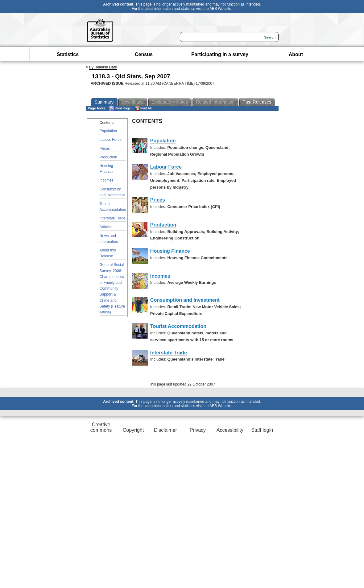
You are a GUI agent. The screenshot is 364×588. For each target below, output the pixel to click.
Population (108, 131)
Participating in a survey (219, 54)
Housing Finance (106, 169)
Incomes (107, 180)
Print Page (120, 108)
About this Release (108, 253)
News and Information (109, 239)
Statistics (68, 54)
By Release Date (103, 67)
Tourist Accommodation (113, 207)
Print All (143, 108)
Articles (106, 227)
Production (108, 157)
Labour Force (111, 139)
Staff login (262, 430)
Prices (105, 148)
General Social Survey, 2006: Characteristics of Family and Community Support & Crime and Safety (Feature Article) (112, 288)
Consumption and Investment (112, 192)
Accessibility (230, 430)
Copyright (133, 430)
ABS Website (220, 8)
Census (144, 54)
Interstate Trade (113, 218)
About (296, 54)
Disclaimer (165, 430)
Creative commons (101, 427)
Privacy (198, 430)
